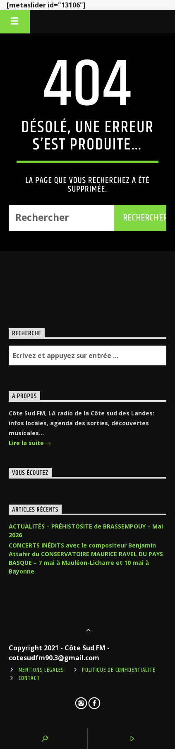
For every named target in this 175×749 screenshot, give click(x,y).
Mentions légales (42, 670)
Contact (29, 678)
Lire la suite (30, 443)
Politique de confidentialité (118, 670)
